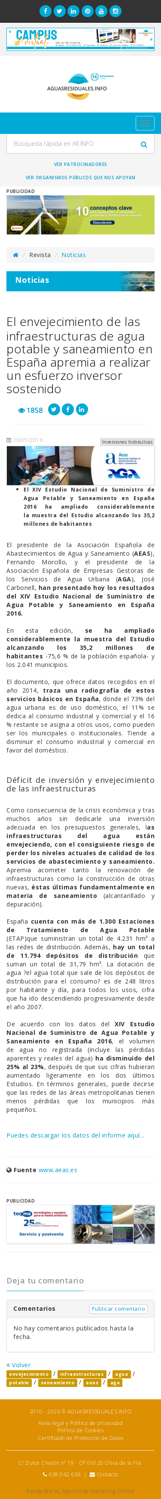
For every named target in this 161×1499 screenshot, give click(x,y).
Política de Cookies (81, 1430)
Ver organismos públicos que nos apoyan (81, 178)
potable (19, 1383)
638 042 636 (65, 1474)
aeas (92, 1383)
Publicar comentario (119, 1308)
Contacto (107, 1474)
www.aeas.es (58, 1170)
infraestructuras (81, 1374)
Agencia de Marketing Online (98, 1491)
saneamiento (58, 1383)
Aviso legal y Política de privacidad (80, 1423)
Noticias (73, 255)
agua (121, 1374)
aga (115, 1383)
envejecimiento (29, 1374)
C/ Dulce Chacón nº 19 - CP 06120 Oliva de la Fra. (80, 1462)
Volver (18, 1365)
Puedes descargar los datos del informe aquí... (75, 1135)
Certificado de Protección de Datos (80, 1438)
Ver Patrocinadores (80, 164)
